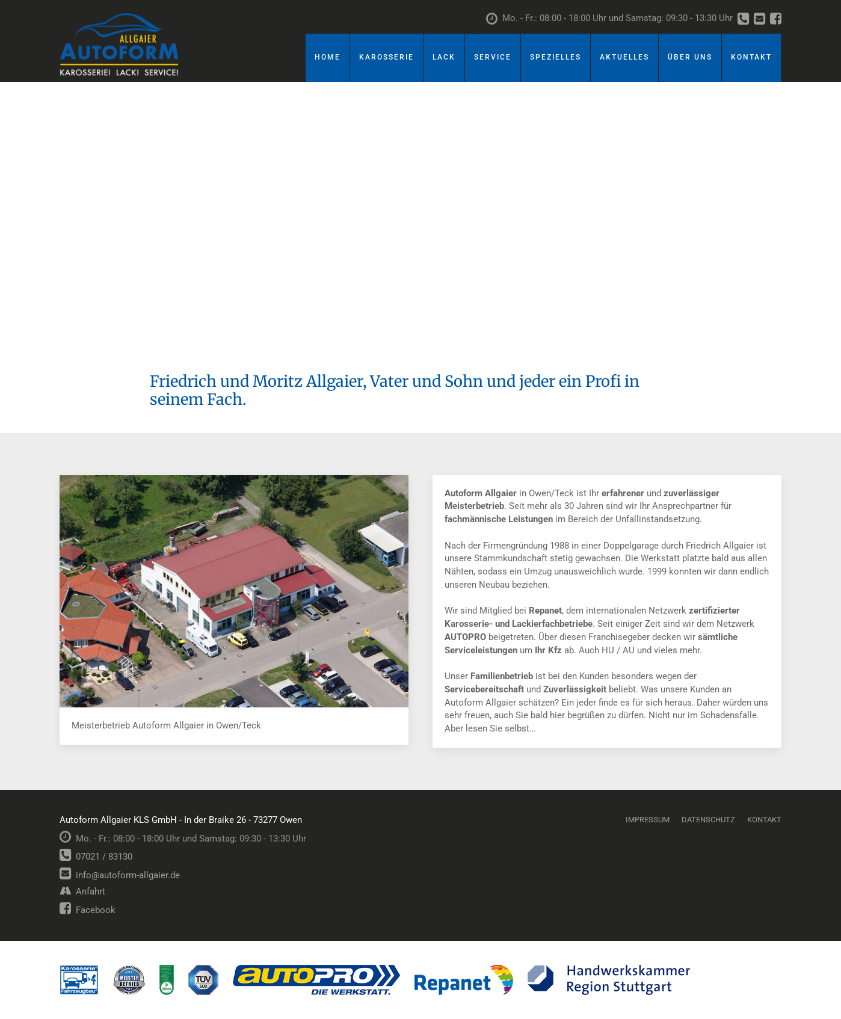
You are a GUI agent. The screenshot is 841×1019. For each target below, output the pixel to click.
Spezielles (555, 57)
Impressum (648, 819)
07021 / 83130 (96, 856)
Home (327, 57)
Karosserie (386, 57)
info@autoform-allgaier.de (120, 875)
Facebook (88, 910)
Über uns (690, 57)
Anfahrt (82, 891)
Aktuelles (624, 57)
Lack (444, 57)
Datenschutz (708, 819)
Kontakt (751, 57)
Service (492, 57)
